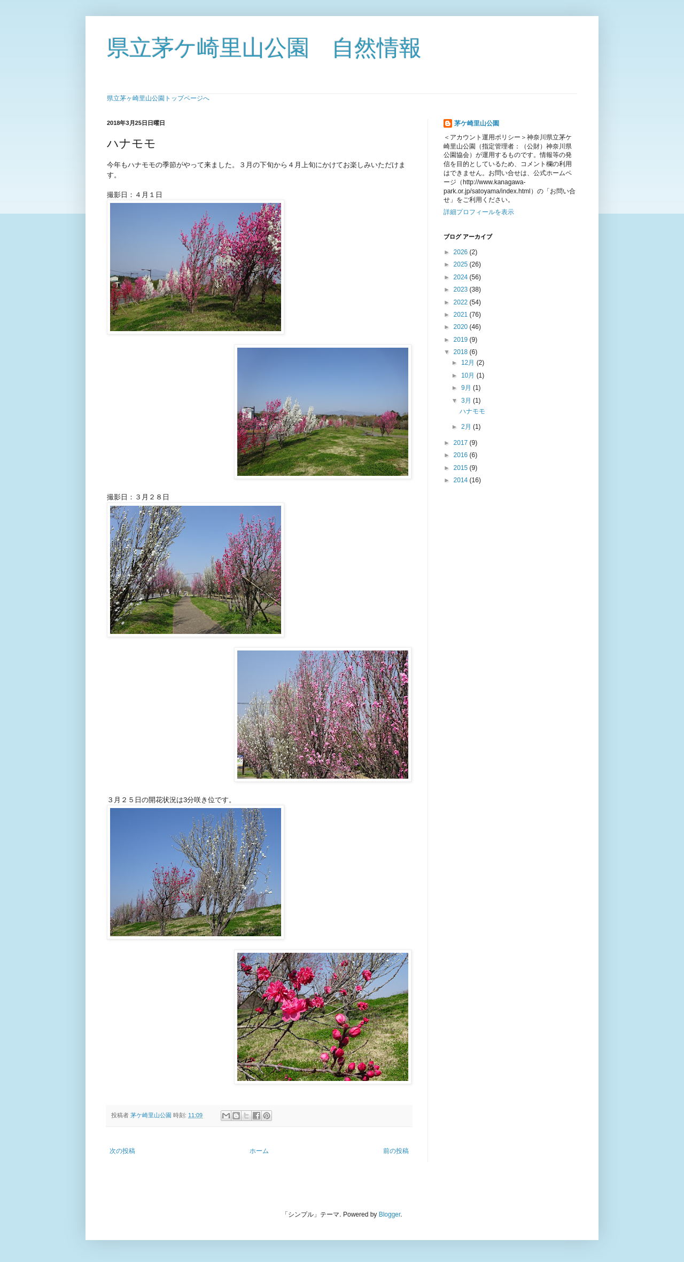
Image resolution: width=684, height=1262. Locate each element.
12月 (469, 362)
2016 (462, 455)
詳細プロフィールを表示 (479, 212)
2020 (462, 327)
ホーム (259, 1151)
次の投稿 (122, 1151)
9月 (467, 387)
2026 (462, 252)
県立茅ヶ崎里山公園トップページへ (158, 98)
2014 (462, 480)
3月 (467, 400)
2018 (462, 352)
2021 (462, 314)
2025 (462, 264)
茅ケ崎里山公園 (476, 123)
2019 (462, 339)
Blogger (390, 1214)
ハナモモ (472, 411)
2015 (462, 468)
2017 (462, 442)
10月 (469, 375)
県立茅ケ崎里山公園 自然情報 (264, 47)
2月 (467, 426)
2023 (462, 289)
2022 (462, 302)
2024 (462, 277)
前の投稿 (396, 1151)
